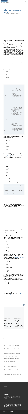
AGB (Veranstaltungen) (7, 396)
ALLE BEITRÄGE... (6, 378)
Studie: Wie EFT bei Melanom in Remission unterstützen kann (11, 364)
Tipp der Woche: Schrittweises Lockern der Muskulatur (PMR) (11, 350)
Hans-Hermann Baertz (8, 13)
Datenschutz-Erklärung (7, 397)
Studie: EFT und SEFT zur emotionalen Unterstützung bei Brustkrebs (12, 348)
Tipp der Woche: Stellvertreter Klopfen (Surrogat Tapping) (10, 366)
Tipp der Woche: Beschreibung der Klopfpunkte (8, 323)
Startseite (5, 4)
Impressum (17, 396)
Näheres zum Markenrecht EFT (13, 406)
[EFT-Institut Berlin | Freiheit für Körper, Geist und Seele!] (4, 1)
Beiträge (8, 4)
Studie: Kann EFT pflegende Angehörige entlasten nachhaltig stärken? (12, 353)
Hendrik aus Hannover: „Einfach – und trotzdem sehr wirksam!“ (11, 356)
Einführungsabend (9, 286)
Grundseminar (6, 288)
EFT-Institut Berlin (5, 411)
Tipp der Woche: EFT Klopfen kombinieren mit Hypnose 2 (19, 323)
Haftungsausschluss (15, 397)
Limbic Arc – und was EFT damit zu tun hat (9, 371)
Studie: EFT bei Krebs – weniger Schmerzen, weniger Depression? (11, 358)
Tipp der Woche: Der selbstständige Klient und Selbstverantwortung (11, 345)
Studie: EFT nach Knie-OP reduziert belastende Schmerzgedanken (11, 369)
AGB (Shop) (13, 396)
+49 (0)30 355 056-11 (10, 388)
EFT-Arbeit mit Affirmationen (19, 257)
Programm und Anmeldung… (7, 339)
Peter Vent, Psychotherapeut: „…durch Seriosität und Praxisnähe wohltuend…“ (13, 374)
